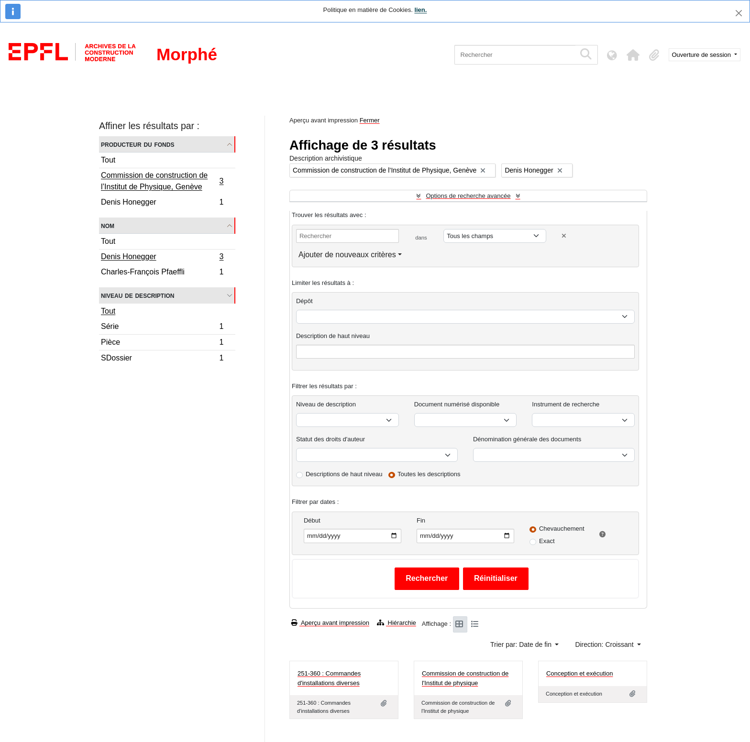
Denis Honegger (162, 203)
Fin (421, 520)
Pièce (162, 343)
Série (162, 328)
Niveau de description (137, 295)
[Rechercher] (514, 55)
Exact (547, 541)
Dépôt (304, 301)
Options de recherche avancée (468, 195)
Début (312, 520)
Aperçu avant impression (330, 622)
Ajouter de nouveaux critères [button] (347, 255)
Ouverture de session (702, 54)
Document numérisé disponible (456, 404)
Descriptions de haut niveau (344, 474)
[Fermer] (739, 13)
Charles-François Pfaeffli (162, 273)
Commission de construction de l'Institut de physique (465, 678)
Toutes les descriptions (429, 474)
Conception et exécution (579, 673)
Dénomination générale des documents (527, 439)
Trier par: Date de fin (521, 644)
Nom (107, 225)
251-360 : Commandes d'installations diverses (329, 678)
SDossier (162, 359)
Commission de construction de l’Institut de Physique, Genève (162, 181)
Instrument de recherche (565, 404)
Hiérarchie (396, 622)
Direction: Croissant (605, 644)
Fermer (370, 120)
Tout (108, 160)
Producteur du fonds (137, 144)
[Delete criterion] (564, 236)
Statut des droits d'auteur (330, 439)
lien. (420, 9)
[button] (633, 55)
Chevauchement (562, 528)
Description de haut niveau (333, 335)
